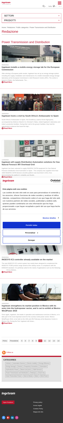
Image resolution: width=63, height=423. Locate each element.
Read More (7, 82)
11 (45, 341)
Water (36, 376)
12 (49, 341)
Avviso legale (37, 405)
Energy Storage (10, 366)
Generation (43, 366)
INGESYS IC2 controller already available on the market (27, 259)
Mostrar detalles (49, 218)
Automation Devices (19, 363)
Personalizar (31, 233)
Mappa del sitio (38, 412)
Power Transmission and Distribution (17, 373)
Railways (33, 373)
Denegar (31, 240)
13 (54, 341)
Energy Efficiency (44, 363)
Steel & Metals (28, 376)
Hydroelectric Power (12, 369)
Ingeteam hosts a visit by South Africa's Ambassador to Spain (30, 116)
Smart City (41, 373)
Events (20, 366)
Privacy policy (37, 402)
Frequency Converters (31, 366)
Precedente (14, 341)
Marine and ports (26, 369)
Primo (5, 341)
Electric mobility (32, 363)
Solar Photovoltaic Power (13, 376)
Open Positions (8, 402)
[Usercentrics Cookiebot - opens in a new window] (50, 180)
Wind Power (44, 376)
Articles (8, 363)
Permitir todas (31, 225)
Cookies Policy (38, 409)
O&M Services (37, 369)
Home (4, 27)
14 (58, 341)
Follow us (7, 352)
